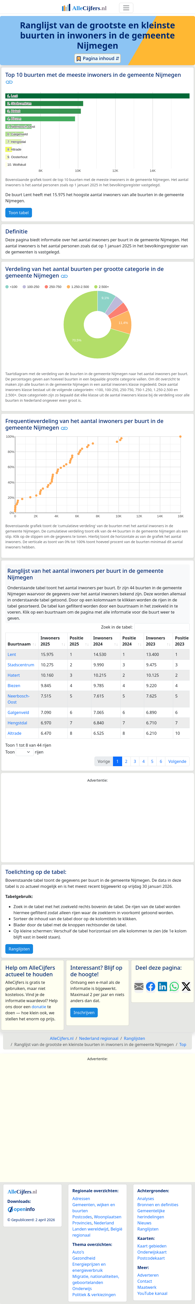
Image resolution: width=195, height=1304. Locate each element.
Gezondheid (83, 1258)
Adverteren (148, 1275)
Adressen (81, 1198)
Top (182, 1044)
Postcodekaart (151, 1258)
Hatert (14, 675)
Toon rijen (24, 752)
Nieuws (144, 1223)
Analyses (145, 1198)
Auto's (78, 1252)
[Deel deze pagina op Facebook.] (150, 986)
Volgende (177, 761)
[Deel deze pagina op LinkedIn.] (162, 986)
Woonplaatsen (107, 1217)
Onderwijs (82, 1288)
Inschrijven (84, 1012)
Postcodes (82, 1217)
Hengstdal (17, 723)
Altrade (14, 733)
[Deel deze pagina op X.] (186, 986)
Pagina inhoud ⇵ (98, 58)
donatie (38, 1006)
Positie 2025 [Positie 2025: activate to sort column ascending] (76, 641)
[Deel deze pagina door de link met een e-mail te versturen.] (138, 986)
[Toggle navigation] (126, 8)
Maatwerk (146, 1287)
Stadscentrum (21, 665)
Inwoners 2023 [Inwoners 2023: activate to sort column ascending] (155, 641)
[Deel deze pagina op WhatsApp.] (174, 986)
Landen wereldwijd (90, 1229)
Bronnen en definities (157, 1204)
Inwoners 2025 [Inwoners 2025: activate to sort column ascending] (50, 641)
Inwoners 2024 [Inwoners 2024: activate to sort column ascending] (102, 641)
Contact (144, 1281)
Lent (12, 654)
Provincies (82, 1223)
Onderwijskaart (152, 1252)
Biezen (14, 685)
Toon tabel (19, 212)
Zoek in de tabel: (145, 627)
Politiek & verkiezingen (94, 1294)
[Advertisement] (97, 822)
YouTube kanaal (152, 1293)
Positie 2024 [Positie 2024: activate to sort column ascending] (129, 641)
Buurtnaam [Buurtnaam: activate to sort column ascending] (19, 644)
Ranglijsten (19, 949)
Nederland (104, 1223)
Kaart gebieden (152, 1246)
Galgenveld (18, 712)
